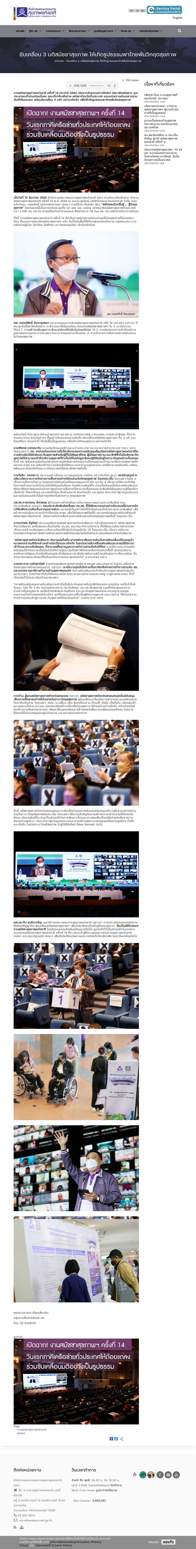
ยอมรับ (168, 1542)
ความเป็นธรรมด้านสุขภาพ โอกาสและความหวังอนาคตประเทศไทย (161, 132)
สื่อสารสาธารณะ (88, 30)
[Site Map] (22, 1527)
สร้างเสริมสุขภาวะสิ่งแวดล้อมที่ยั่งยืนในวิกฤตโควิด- (60, 338)
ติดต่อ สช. (143, 30)
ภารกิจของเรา (60, 30)
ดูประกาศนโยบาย (106, 1490)
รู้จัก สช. (38, 30)
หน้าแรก (59, 69)
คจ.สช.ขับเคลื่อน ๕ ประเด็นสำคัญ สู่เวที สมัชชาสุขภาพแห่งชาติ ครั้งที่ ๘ (161, 147)
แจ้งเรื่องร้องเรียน (29, 40)
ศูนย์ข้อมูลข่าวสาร (117, 30)
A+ (143, 10)
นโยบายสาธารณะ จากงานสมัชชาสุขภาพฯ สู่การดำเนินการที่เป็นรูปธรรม (161, 118)
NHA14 (21, 1441)
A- (132, 10)
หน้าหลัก (21, 30)
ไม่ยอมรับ (153, 1542)
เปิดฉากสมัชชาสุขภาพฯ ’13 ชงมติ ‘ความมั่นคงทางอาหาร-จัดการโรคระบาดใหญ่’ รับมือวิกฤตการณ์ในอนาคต (163, 163)
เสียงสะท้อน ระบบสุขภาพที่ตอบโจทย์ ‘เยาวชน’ (160, 104)
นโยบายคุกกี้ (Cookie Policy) (54, 1545)
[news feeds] (15, 1527)
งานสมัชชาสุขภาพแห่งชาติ (31, 1437)
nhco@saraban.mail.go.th (33, 1520)
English (177, 17)
